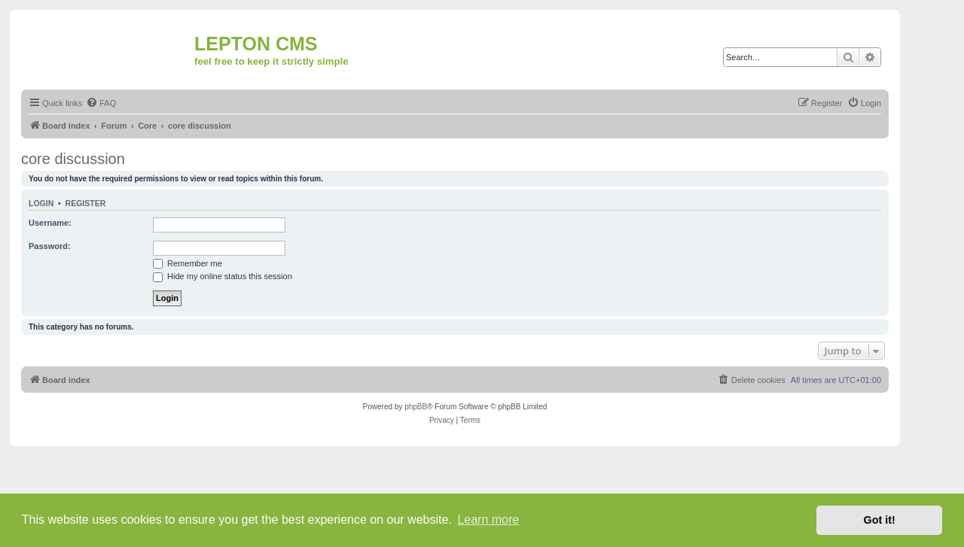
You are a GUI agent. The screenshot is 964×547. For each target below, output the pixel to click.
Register (86, 203)
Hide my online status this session (222, 276)
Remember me (187, 263)
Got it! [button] (879, 520)
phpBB (415, 407)
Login (41, 203)
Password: (50, 246)
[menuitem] (101, 103)
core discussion (73, 158)
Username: (50, 222)
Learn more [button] (488, 519)
